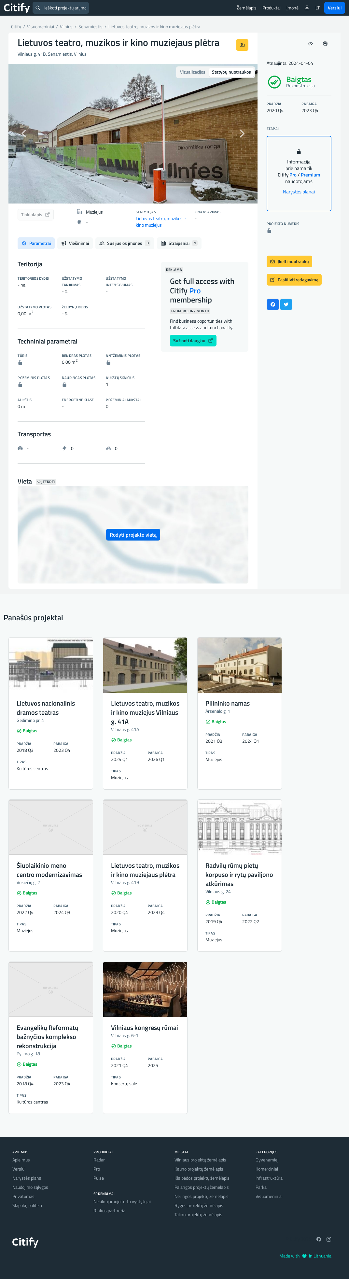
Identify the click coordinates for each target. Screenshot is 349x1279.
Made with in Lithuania (305, 1255)
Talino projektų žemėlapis (198, 1214)
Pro (96, 1168)
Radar (99, 1159)
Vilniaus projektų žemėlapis (200, 1159)
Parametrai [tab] (36, 243)
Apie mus (21, 1159)
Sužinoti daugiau (193, 340)
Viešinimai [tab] (75, 243)
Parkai (262, 1187)
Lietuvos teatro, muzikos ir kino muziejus (161, 221)
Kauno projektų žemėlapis (198, 1168)
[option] (132, 134)
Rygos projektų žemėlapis (198, 1205)
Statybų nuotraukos (231, 71)
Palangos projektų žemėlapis (201, 1187)
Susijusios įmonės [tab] (124, 243)
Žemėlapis (247, 7)
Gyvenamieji (267, 1159)
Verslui (335, 7)
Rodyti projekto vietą (133, 535)
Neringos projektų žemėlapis (201, 1196)
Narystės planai (299, 191)
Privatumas (23, 1196)
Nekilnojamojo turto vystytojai (122, 1201)
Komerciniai (267, 1168)
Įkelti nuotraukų (289, 261)
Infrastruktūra (269, 1177)
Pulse (98, 1177)
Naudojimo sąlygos (30, 1187)
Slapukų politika (27, 1205)
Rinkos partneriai (109, 1210)
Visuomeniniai (269, 1196)
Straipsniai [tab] (179, 243)
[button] (27, 134)
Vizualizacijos (192, 71)
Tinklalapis (35, 214)
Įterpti (46, 482)
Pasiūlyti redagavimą (294, 279)
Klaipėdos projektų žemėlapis (202, 1177)
